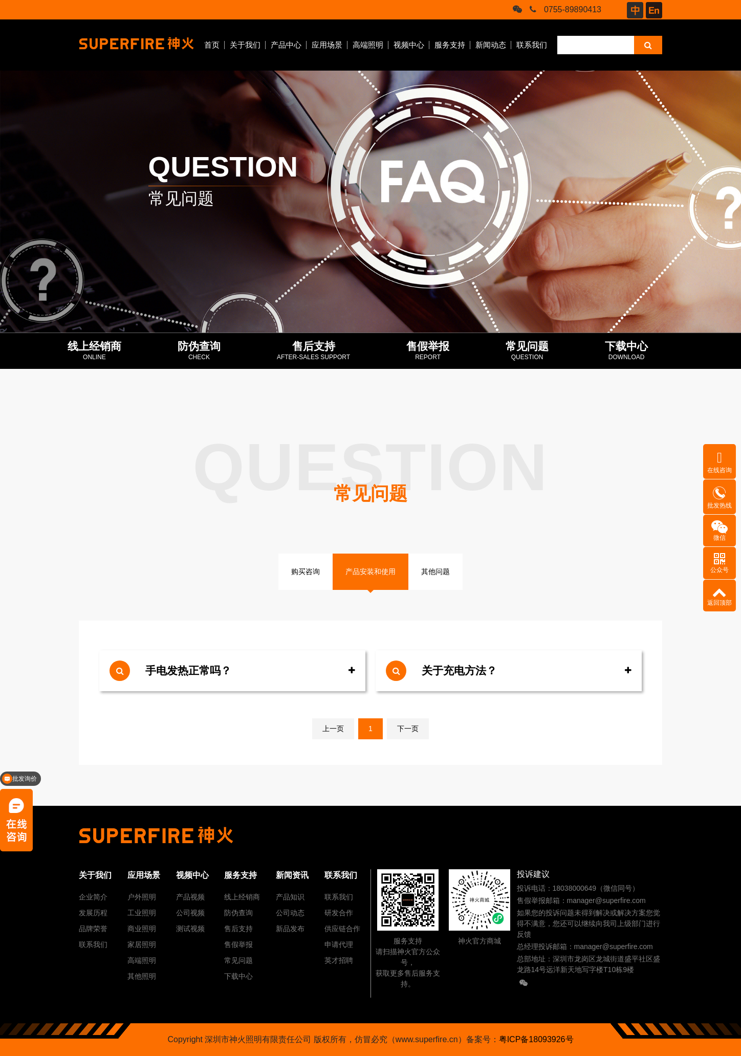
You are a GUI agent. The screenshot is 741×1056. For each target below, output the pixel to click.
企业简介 (93, 897)
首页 (212, 44)
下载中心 (238, 976)
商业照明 (141, 929)
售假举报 (238, 944)
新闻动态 (490, 44)
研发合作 (338, 913)
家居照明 (141, 944)
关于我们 (245, 44)
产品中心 (286, 44)
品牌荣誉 (93, 929)
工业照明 (141, 913)
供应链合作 (342, 929)
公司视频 (190, 913)
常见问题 (238, 960)
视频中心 (409, 44)
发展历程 (93, 913)
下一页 (408, 728)
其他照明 (141, 976)
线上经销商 (242, 897)
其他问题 (435, 571)
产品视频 (190, 897)
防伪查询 (238, 913)
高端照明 (368, 44)
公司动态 (290, 913)
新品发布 (290, 929)
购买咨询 (305, 571)
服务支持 (449, 44)
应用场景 (327, 44)
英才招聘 (338, 960)
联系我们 (531, 44)
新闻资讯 (292, 875)
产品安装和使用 (370, 571)
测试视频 (190, 929)
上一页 (333, 728)
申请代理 (338, 944)
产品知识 (290, 897)
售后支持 (238, 929)
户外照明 (141, 897)
